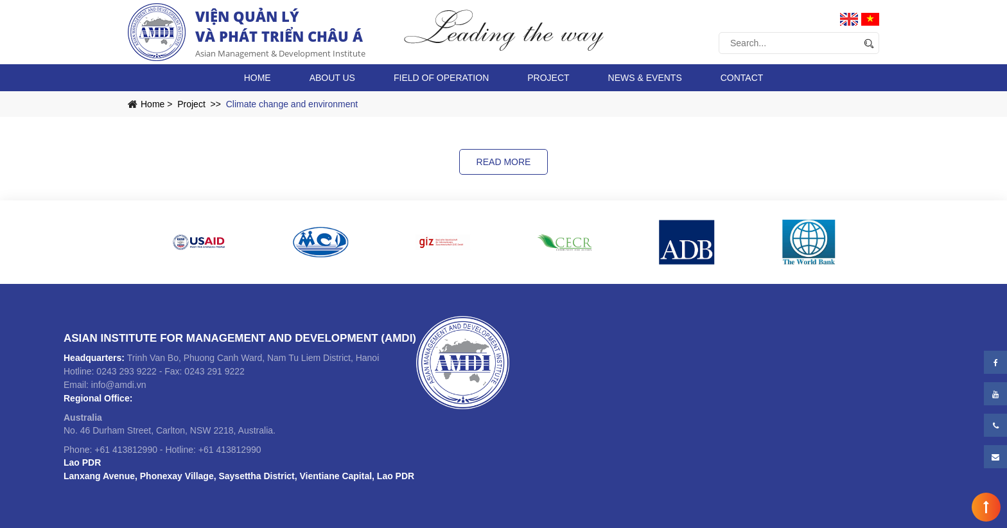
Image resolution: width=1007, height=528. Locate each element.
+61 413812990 (125, 449)
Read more (504, 162)
